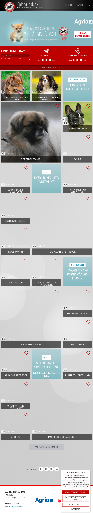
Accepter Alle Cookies (75, 492)
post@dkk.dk (18, 506)
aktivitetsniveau (77, 52)
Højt (85, 60)
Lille (39, 60)
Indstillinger (75, 505)
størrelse (46, 52)
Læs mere (75, 509)
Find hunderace (13, 51)
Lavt (70, 60)
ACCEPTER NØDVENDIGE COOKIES (75, 498)
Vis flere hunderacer (46, 447)
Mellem (46, 60)
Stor (53, 60)
